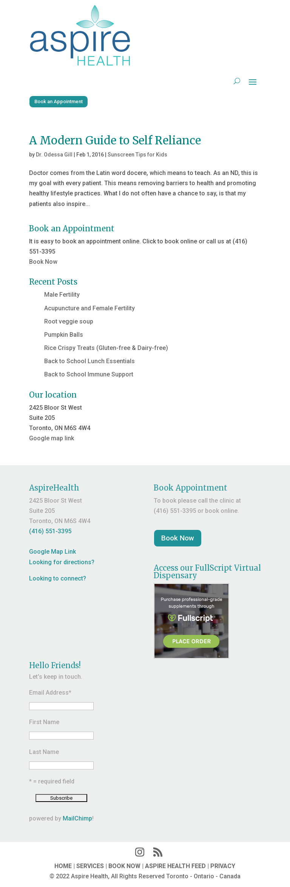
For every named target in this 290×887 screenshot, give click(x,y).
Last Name (44, 751)
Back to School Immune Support (88, 374)
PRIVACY (222, 866)
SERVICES (90, 866)
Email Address (50, 692)
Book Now (43, 261)
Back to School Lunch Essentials (89, 361)
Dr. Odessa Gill (54, 155)
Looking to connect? (57, 578)
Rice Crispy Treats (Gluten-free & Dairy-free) (106, 347)
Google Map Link (52, 551)
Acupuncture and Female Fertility (89, 308)
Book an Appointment (58, 101)
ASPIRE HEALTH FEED (175, 866)
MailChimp (77, 818)
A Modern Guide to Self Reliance (115, 140)
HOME (63, 866)
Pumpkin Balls (63, 334)
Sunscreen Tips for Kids (137, 155)
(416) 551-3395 (50, 531)
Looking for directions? (61, 562)
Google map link (51, 438)
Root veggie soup (68, 321)
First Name (44, 722)
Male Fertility (62, 294)
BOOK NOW (124, 866)
